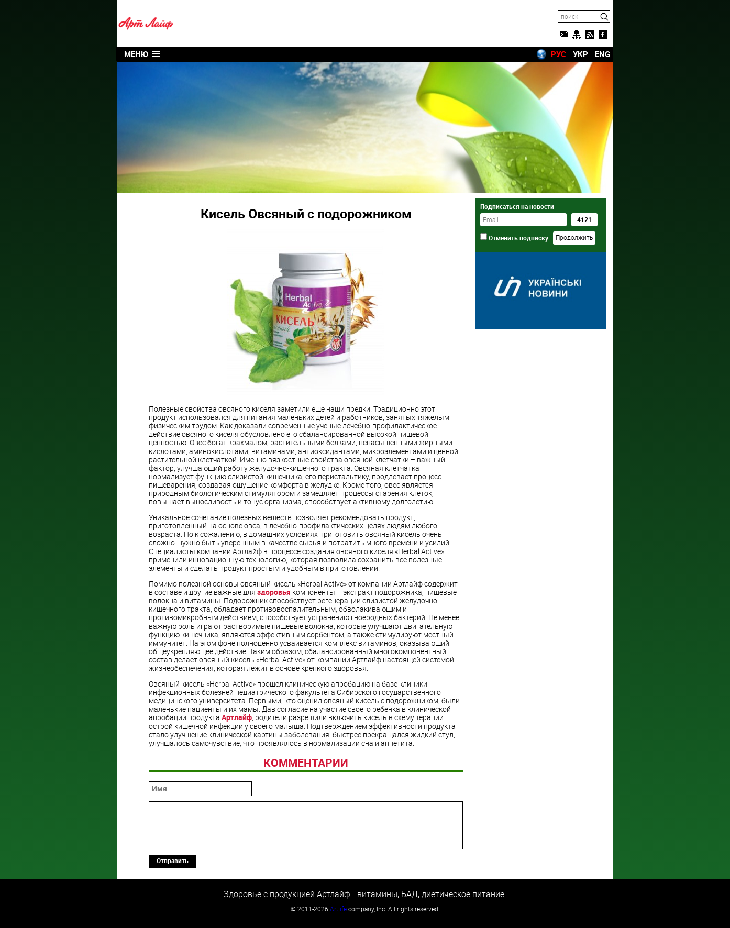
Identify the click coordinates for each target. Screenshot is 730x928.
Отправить (173, 860)
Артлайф (237, 717)
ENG (602, 54)
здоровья (274, 592)
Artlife (338, 908)
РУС (558, 54)
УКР (580, 54)
